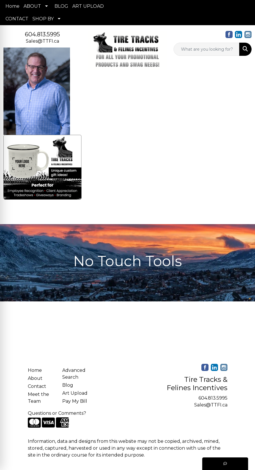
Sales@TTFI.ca (42, 41)
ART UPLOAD (88, 6)
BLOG (61, 6)
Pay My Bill (74, 401)
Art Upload (74, 393)
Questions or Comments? (57, 413)
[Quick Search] (207, 49)
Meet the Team (38, 398)
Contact (37, 386)
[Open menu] (243, 216)
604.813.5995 (42, 34)
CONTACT (16, 18)
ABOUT (32, 6)
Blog (67, 385)
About (35, 378)
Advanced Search (73, 374)
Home (12, 6)
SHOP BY (43, 18)
